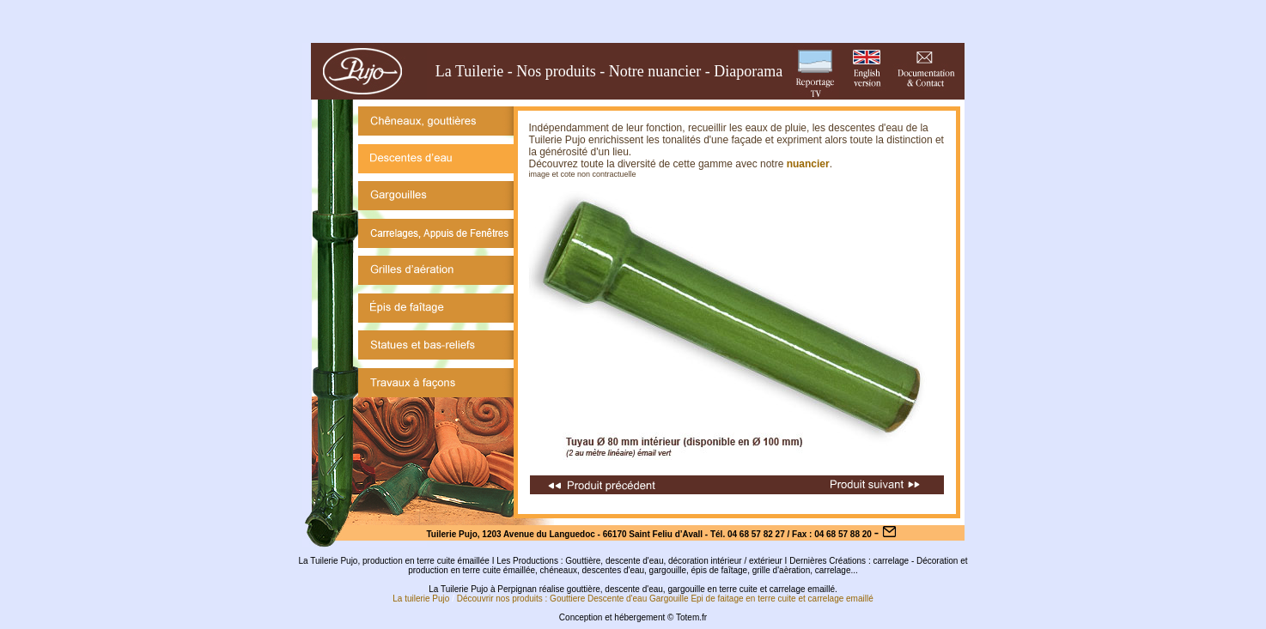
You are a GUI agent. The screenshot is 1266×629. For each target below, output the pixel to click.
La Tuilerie (469, 71)
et (801, 598)
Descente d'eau (617, 598)
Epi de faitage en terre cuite (743, 598)
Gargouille (669, 598)
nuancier (808, 164)
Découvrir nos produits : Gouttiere (521, 598)
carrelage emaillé (840, 598)
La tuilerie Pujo (421, 598)
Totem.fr (691, 617)
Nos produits (556, 71)
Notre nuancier (655, 71)
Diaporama (748, 71)
